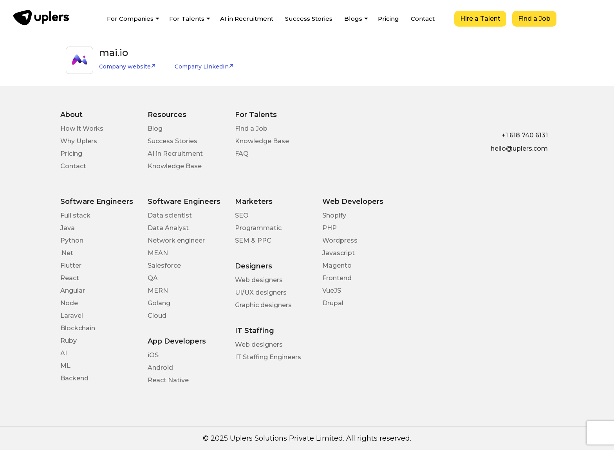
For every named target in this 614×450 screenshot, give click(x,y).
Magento (337, 265)
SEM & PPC (253, 240)
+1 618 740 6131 (525, 135)
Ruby (68, 340)
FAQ (242, 153)
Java (67, 228)
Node (69, 303)
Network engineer (176, 240)
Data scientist (170, 215)
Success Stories (308, 18)
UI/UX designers (261, 292)
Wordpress (340, 240)
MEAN (158, 253)
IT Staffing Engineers (268, 357)
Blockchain (77, 328)
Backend (74, 378)
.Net (66, 253)
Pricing (388, 18)
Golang (159, 303)
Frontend (337, 278)
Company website (127, 66)
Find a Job (534, 18)
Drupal (332, 303)
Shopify (334, 215)
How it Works (81, 128)
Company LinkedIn (204, 66)
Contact (423, 18)
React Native (168, 380)
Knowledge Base (175, 166)
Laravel (71, 315)
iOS (153, 355)
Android (160, 367)
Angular (72, 290)
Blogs (353, 18)
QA (153, 278)
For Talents (186, 18)
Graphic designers (263, 305)
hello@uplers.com (519, 148)
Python (71, 240)
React (69, 278)
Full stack (75, 215)
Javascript (338, 253)
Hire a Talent (480, 18)
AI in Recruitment (246, 18)
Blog (155, 128)
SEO (242, 215)
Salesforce (164, 265)
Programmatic (258, 228)
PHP (329, 228)
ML (65, 365)
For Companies (130, 18)
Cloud (157, 315)
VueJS (331, 290)
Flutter (70, 265)
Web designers (259, 280)
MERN (158, 290)
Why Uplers (78, 141)
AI (63, 353)
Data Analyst (168, 228)
